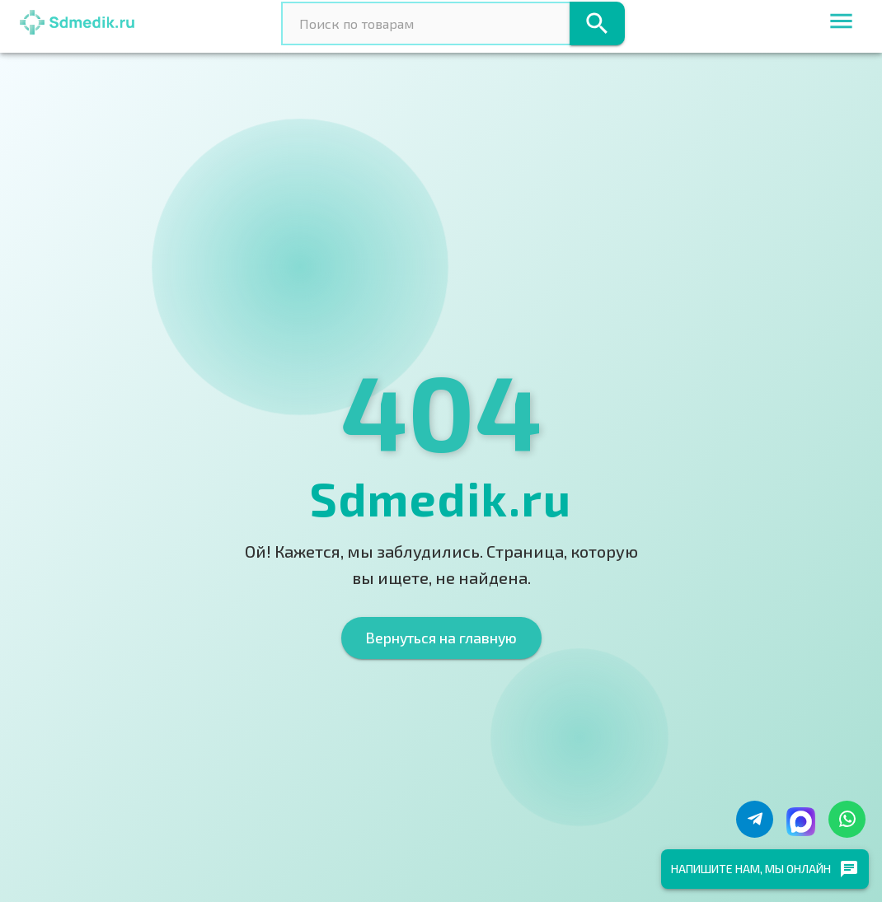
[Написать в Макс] (801, 822)
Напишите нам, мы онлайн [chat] (765, 869)
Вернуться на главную (441, 638)
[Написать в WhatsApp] (847, 819)
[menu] (841, 23)
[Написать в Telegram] (754, 819)
